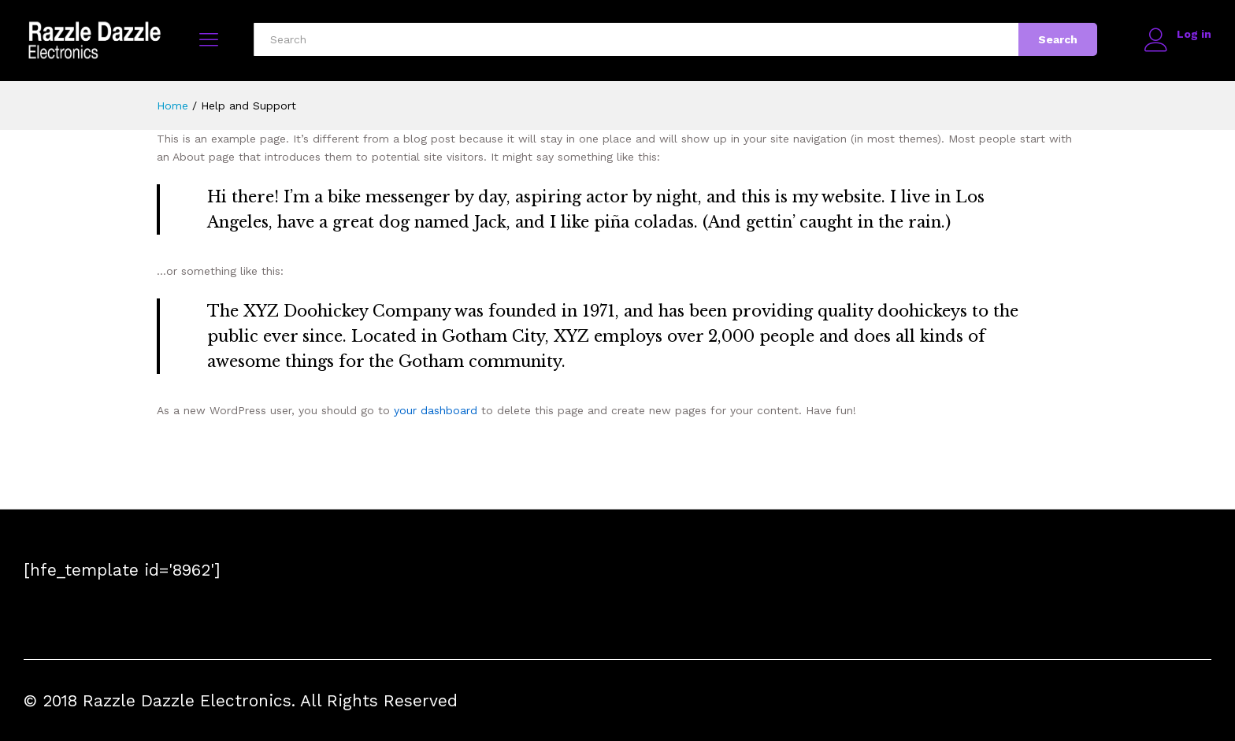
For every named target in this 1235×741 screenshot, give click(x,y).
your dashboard (435, 410)
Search (1057, 39)
